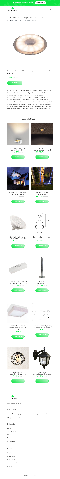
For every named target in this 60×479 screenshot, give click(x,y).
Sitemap (9, 466)
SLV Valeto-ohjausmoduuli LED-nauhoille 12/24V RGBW (18, 282)
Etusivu (9, 20)
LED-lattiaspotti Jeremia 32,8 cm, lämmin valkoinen (18, 193)
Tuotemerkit (19, 71)
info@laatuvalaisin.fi (13, 418)
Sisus (9, 434)
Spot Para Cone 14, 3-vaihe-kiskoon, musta (42, 238)
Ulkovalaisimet (27, 71)
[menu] (51, 9)
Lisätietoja (15, 83)
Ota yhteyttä (11, 456)
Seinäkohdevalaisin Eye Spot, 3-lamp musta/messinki (42, 327)
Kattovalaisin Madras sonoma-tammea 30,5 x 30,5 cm (18, 327)
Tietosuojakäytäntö (13, 463)
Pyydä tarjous (40, 2)
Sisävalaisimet (11, 431)
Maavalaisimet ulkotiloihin (41, 71)
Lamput (9, 428)
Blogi (9, 453)
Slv (50, 71)
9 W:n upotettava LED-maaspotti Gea (42, 193)
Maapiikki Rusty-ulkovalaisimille (42, 282)
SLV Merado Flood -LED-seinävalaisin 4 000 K (18, 149)
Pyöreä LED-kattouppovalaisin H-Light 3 (42, 149)
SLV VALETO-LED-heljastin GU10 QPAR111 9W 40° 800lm (18, 238)
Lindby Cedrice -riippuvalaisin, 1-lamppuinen (18, 373)
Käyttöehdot (11, 459)
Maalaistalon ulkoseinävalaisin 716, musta (42, 373)
